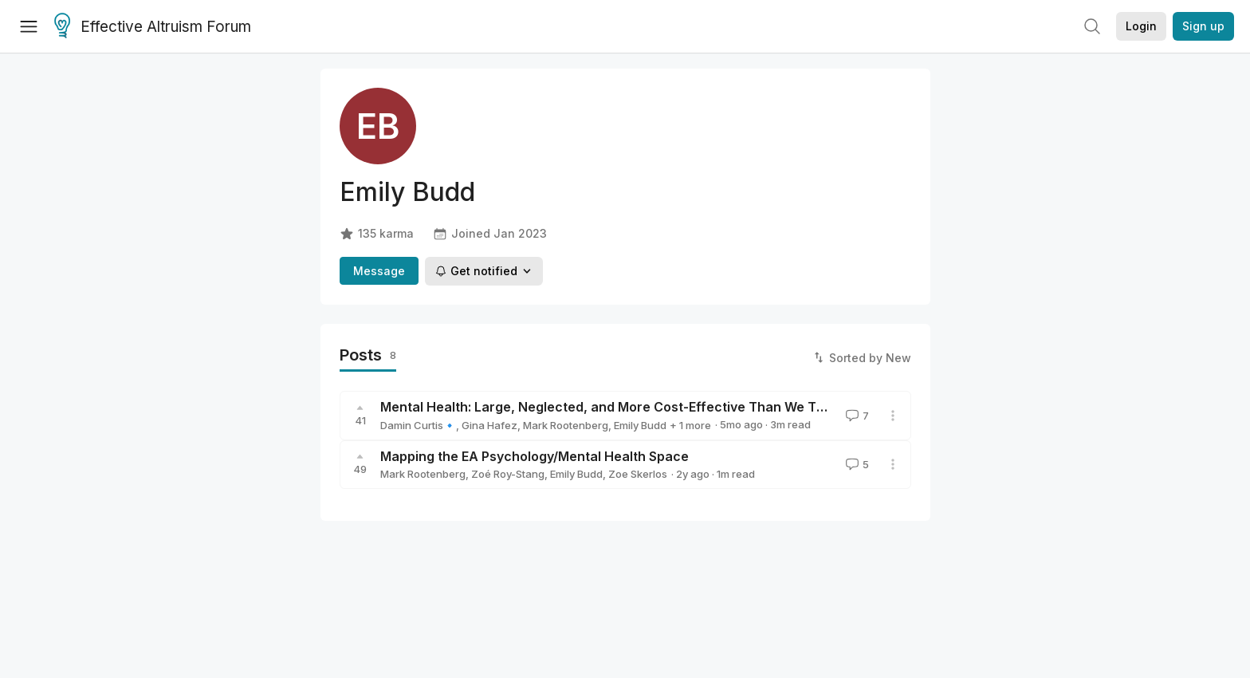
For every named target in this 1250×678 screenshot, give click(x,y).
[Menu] (29, 26)
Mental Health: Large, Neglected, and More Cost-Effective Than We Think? (615, 407)
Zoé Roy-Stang (507, 473)
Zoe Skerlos (637, 473)
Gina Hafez (489, 425)
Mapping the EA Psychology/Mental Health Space (534, 456)
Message (379, 271)
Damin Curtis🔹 (418, 425)
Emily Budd (640, 425)
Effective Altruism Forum (152, 27)
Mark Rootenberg (565, 425)
